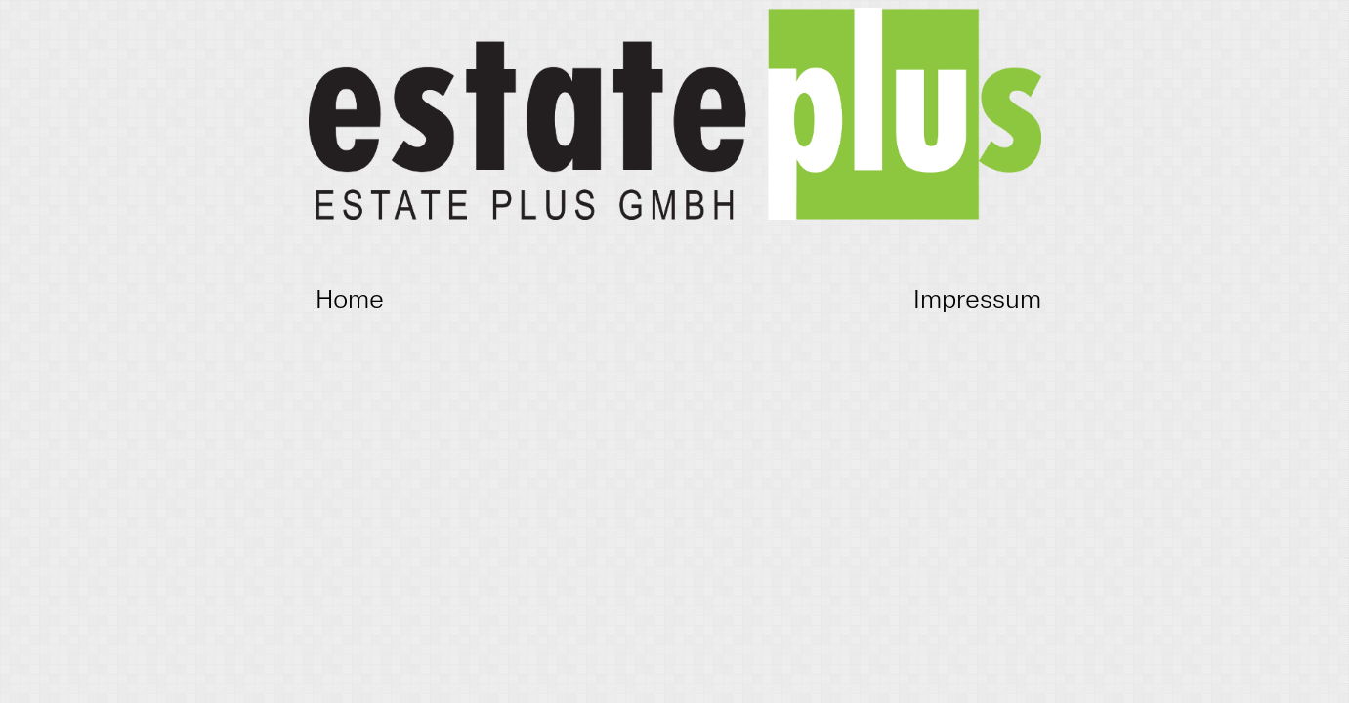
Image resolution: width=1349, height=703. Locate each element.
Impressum (977, 298)
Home (350, 298)
